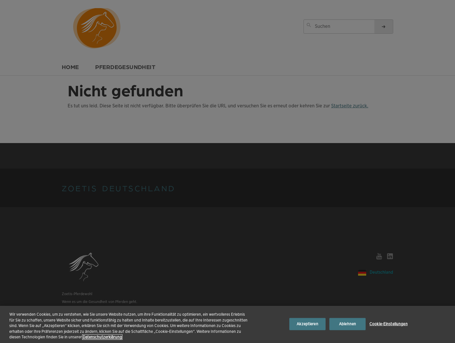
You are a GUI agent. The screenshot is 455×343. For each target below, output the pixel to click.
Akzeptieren (307, 324)
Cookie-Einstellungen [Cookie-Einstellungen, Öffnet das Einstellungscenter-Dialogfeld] (388, 324)
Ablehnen (347, 324)
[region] (227, 324)
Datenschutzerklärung (102, 337)
